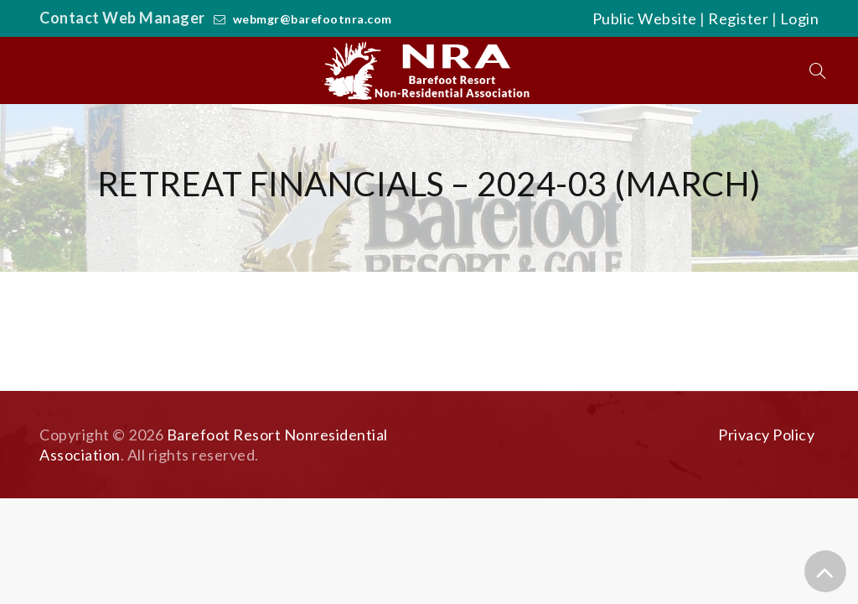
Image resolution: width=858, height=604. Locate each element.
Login (799, 18)
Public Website (644, 18)
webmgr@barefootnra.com (312, 19)
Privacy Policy (766, 434)
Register (738, 18)
